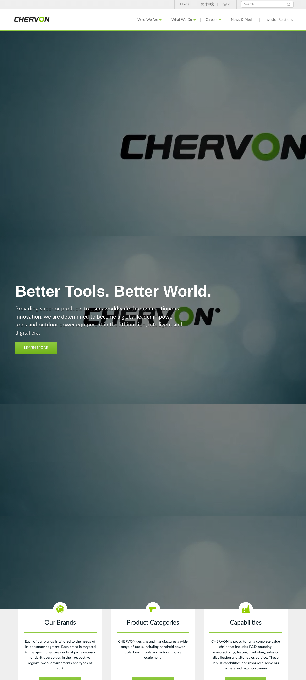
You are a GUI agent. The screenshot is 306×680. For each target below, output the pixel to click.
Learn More (36, 348)
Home (184, 4)
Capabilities (246, 622)
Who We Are (147, 20)
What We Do (181, 20)
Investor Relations (279, 20)
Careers (212, 20)
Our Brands (60, 622)
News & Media (242, 20)
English (225, 4)
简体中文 (207, 4)
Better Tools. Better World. (113, 291)
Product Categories (153, 622)
